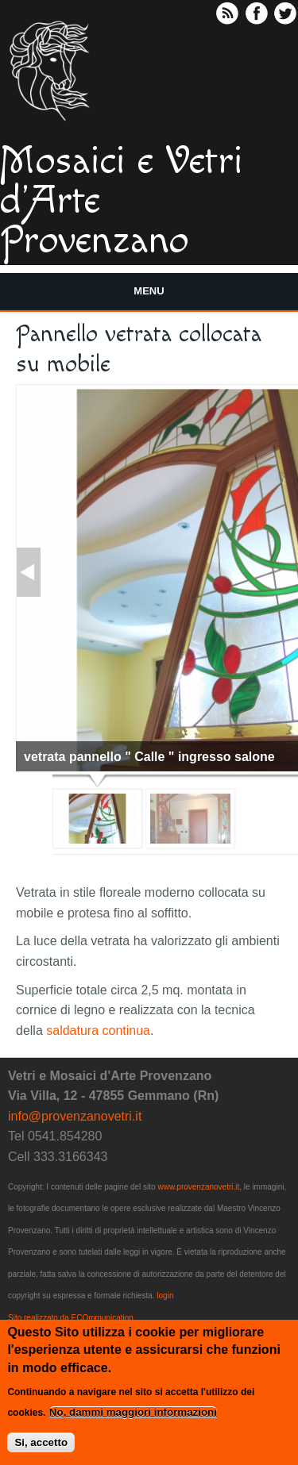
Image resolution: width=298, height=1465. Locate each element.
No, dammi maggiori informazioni (133, 1417)
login (165, 1295)
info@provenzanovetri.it (74, 1116)
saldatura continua (98, 1030)
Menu (149, 291)
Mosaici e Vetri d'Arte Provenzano (121, 201)
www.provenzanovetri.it (198, 1186)
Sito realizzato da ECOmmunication (71, 1317)
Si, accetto (41, 1447)
